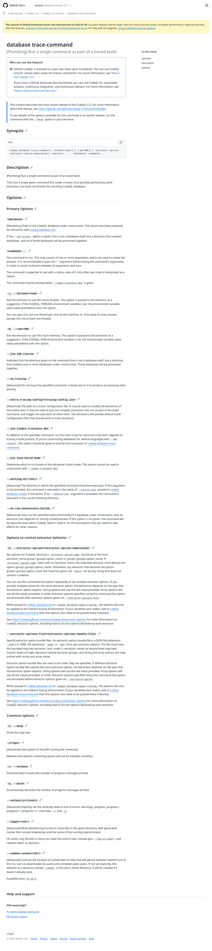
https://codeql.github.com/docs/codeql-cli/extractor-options (49, 619)
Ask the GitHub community (23, 911)
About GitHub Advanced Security (35, 90)
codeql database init (42, 230)
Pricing (63, 938)
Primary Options (22, 209)
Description (20, 167)
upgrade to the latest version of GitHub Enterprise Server (56, 28)
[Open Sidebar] (4, 13)
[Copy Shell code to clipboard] (120, 142)
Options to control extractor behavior (39, 537)
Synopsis (17, 130)
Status (53, 938)
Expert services (78, 938)
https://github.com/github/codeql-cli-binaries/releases (72, 109)
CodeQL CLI (32, 13)
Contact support (17, 916)
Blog (91, 938)
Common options (22, 715)
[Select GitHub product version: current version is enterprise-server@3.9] (52, 5)
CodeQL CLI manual (53, 13)
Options (16, 197)
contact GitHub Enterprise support (136, 28)
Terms (34, 938)
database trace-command (81, 13)
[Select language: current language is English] (206, 5)
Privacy (44, 938)
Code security (15, 13)
